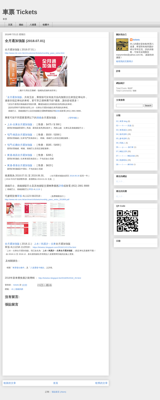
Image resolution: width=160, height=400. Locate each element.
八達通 (33, 24)
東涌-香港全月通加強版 (19, 165)
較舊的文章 (101, 383)
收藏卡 (46, 24)
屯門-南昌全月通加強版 (19, 134)
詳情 (61, 185)
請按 (58, 111)
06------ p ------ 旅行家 (124, 147)
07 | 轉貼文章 (121, 151)
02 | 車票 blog (121, 121)
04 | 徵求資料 (121, 134)
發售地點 (73, 118)
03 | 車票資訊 (121, 130)
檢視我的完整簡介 (124, 61)
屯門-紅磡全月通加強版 (19, 145)
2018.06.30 (75, 176)
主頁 (10, 24)
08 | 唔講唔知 (121, 160)
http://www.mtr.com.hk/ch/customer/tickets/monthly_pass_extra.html (34, 53)
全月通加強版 (14, 97)
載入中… (120, 181)
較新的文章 (10, 383)
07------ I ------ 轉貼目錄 (125, 156)
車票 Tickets (19, 12)
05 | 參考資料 (121, 138)
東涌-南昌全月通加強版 (19, 155)
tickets (136, 40)
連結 (21, 24)
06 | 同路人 (120, 143)
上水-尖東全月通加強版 (19, 124)
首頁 (55, 383)
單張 (31, 189)
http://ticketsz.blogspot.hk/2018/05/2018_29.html (59, 278)
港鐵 (39, 117)
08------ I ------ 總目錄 (124, 164)
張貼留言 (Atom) (59, 392)
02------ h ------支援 (123, 126)
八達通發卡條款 (37, 268)
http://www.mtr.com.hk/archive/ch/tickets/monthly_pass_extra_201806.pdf (37, 199)
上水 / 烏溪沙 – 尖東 (45, 243)
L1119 (37, 189)
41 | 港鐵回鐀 (17, 289)
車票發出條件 (18, 268)
